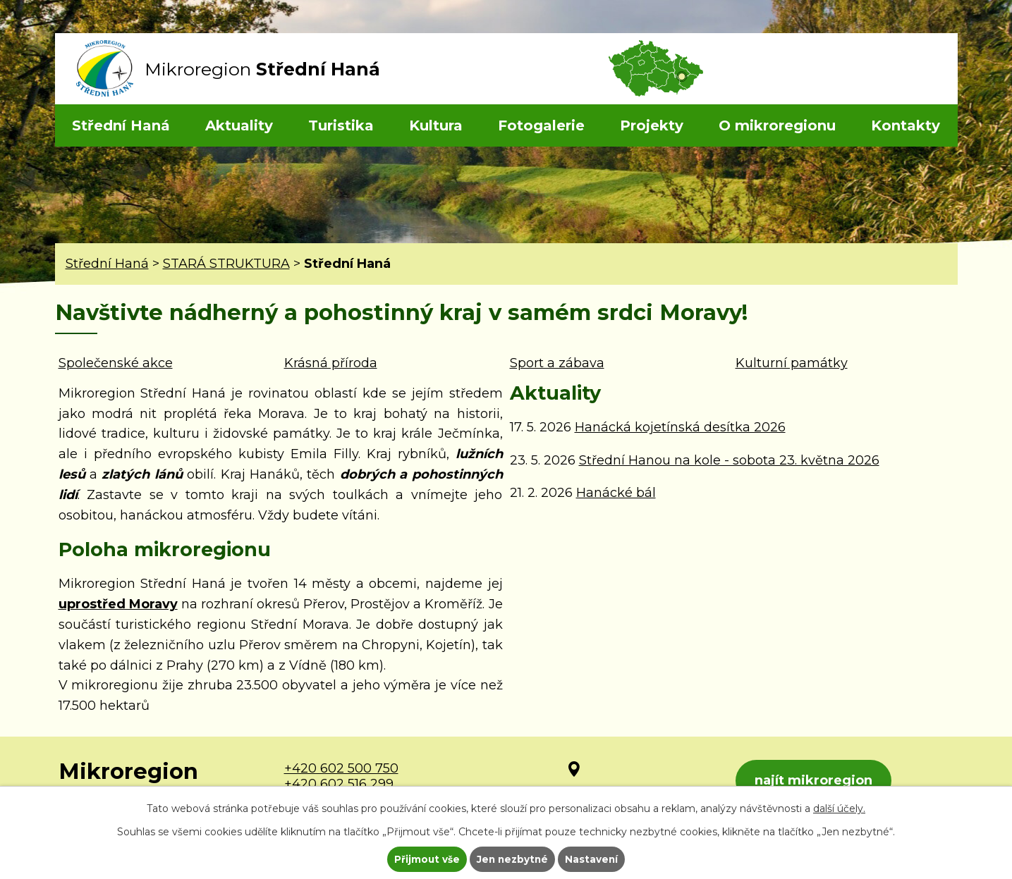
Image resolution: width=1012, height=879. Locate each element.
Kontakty (905, 125)
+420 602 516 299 (339, 784)
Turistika (341, 125)
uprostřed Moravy (118, 604)
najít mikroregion (815, 781)
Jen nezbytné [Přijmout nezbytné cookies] (512, 858)
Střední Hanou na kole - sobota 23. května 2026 (729, 460)
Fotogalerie (541, 125)
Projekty (651, 125)
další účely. (839, 807)
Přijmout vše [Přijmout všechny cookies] (425, 858)
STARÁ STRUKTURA (226, 263)
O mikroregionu (777, 125)
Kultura (436, 125)
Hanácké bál (616, 492)
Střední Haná (121, 125)
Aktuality (239, 125)
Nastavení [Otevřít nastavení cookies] (593, 858)
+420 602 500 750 (341, 768)
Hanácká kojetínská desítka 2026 (680, 427)
